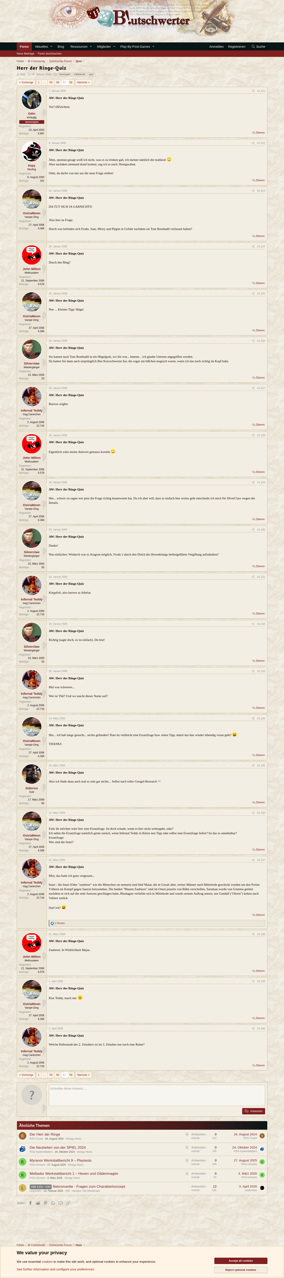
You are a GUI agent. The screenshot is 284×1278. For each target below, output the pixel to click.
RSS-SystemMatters (41, 1151)
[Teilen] (253, 91)
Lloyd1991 (35, 1190)
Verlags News (73, 1138)
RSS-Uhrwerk (37, 1164)
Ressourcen (79, 46)
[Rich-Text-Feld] (157, 1095)
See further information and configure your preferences (55, 1269)
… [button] (44, 82)
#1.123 (261, 190)
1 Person (60, 923)
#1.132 (261, 623)
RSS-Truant (36, 1138)
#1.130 (261, 529)
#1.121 (261, 90)
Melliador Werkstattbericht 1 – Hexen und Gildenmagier (74, 1174)
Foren (24, 46)
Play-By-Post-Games (135, 46)
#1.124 (261, 246)
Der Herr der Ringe (45, 1134)
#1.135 (261, 765)
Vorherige (27, 82)
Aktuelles (41, 46)
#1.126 (261, 340)
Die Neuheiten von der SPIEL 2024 (58, 1148)
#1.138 (261, 934)
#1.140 (261, 1028)
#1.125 (261, 293)
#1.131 (261, 576)
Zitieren (260, 132)
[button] (51, 46)
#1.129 (261, 482)
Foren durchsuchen (50, 53)
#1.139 (261, 981)
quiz (91, 74)
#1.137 (261, 860)
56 (57, 82)
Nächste (82, 82)
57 (64, 82)
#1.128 (261, 435)
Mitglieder (104, 46)
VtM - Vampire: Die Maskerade (82, 1190)
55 (50, 82)
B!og (61, 46)
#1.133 (261, 671)
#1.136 (261, 812)
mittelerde (79, 74)
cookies (47, 1261)
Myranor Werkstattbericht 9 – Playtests (61, 1160)
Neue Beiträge (25, 53)
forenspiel (64, 74)
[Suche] (258, 46)
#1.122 (261, 143)
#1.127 (261, 388)
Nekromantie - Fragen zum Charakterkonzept (89, 1187)
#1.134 (261, 718)
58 (70, 82)
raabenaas (251, 1190)
